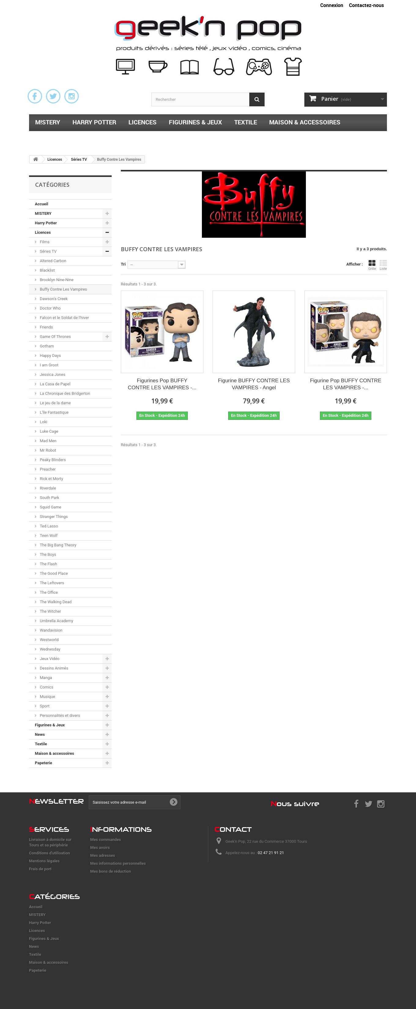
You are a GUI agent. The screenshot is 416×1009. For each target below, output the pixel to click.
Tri (123, 264)
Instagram (71, 96)
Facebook (35, 96)
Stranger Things (53, 516)
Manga (45, 677)
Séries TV (48, 251)
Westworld (49, 639)
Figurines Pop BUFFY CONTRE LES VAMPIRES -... (162, 384)
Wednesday (49, 649)
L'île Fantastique (54, 412)
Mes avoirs (100, 847)
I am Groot (48, 365)
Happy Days (50, 355)
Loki (43, 422)
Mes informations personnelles (118, 863)
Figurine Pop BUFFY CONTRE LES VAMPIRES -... (345, 384)
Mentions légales (44, 861)
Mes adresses (102, 855)
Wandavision (50, 630)
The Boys (47, 554)
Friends (46, 327)
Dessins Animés (53, 668)
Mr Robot (47, 450)
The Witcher (50, 611)
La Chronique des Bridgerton (64, 393)
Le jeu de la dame (55, 403)
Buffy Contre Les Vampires (63, 289)
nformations (121, 829)
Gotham (46, 346)
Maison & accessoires (304, 122)
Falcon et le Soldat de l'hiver (64, 317)
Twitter (53, 96)
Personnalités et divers (59, 715)
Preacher (47, 469)
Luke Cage (48, 431)
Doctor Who (50, 308)
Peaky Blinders (52, 459)
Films (44, 242)
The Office (48, 592)
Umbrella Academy (56, 620)
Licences (142, 122)
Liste (383, 265)
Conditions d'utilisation (49, 853)
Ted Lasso (48, 526)
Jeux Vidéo (49, 658)
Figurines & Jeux (195, 122)
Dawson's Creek (53, 298)
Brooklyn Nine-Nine (56, 279)
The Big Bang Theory (57, 545)
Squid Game (50, 507)
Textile (245, 122)
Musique (47, 696)
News (40, 734)
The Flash (48, 564)
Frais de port (40, 869)
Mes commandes (105, 839)
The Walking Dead (55, 602)
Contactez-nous (366, 5)
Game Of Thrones (55, 336)
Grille (372, 265)
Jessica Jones (52, 374)
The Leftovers (51, 583)
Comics (46, 687)
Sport (44, 706)
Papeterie (50, 138)
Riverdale (47, 488)
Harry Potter (94, 122)
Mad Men (48, 440)
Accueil (41, 204)
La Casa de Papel (54, 384)
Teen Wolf (48, 535)
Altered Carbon (52, 261)
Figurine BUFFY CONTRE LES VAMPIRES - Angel (254, 384)
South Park (49, 497)
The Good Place (53, 573)
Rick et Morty (51, 478)
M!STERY (47, 122)
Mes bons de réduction (110, 871)
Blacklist (47, 270)
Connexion (331, 5)
